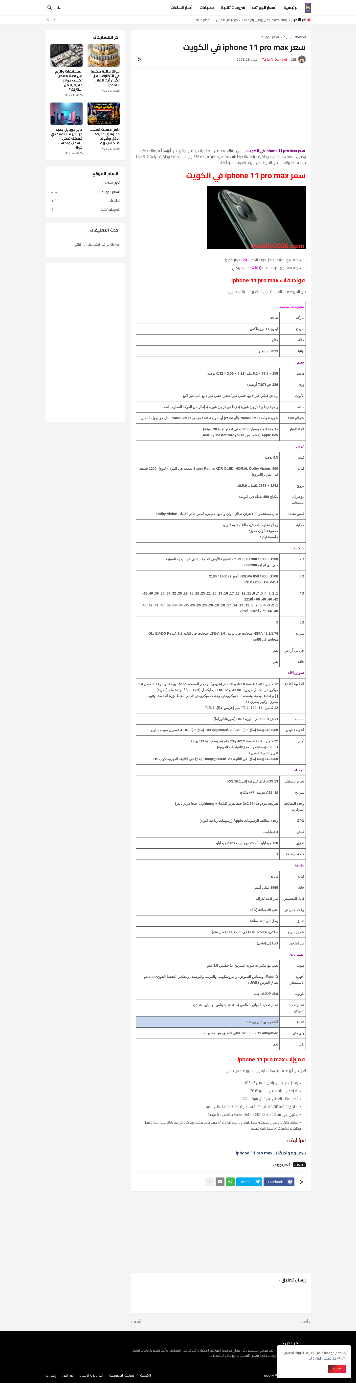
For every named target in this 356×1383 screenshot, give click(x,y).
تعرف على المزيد (324, 1358)
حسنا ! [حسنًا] (337, 1369)
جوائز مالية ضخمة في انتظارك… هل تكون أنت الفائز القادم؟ (105, 78)
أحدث (304, 1321)
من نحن (67, 1375)
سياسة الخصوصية (121, 1375)
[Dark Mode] (59, 7)
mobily (269, 1375)
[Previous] (54, 19)
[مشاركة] (140, 59)
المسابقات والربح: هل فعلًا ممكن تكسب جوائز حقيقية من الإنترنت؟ (68, 80)
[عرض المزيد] (209, 1181)
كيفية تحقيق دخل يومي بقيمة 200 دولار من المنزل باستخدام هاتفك (238, 20)
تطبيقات (207, 7)
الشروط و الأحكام (91, 1375)
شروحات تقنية (233, 7)
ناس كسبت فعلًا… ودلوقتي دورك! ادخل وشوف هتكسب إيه (105, 136)
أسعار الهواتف (264, 7)
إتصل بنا (50, 1375)
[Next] (47, 19)
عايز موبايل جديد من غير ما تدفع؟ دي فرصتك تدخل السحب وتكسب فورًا (67, 138)
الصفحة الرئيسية (295, 37)
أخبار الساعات (182, 7)
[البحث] (49, 7)
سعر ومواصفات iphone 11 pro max (271, 1153)
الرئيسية (291, 7)
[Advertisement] (221, 108)
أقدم (137, 1321)
